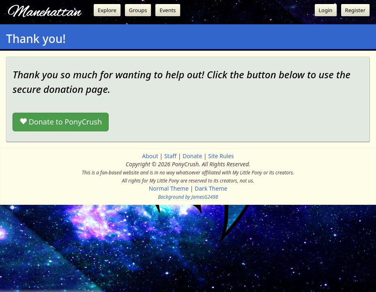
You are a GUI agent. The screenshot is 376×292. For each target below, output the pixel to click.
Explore (107, 10)
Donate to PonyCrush (60, 122)
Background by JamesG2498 (188, 196)
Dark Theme (211, 188)
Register (355, 10)
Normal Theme (169, 188)
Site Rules (221, 156)
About (150, 156)
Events (167, 10)
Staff (170, 156)
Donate (192, 156)
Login (326, 10)
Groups (138, 10)
